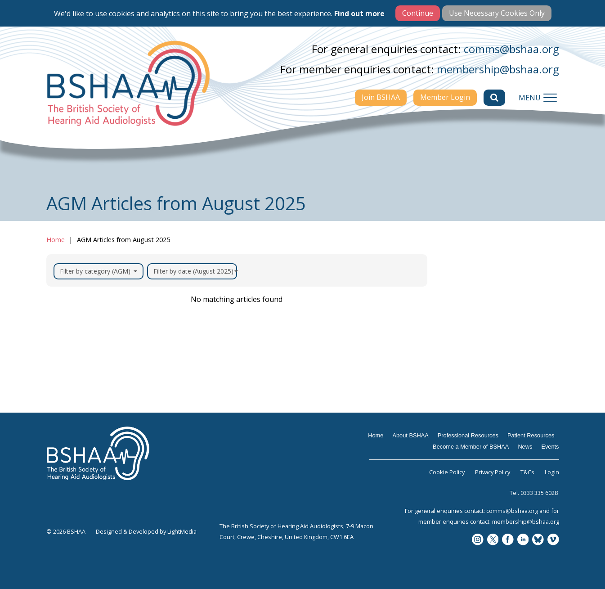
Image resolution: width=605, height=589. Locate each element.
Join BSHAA (381, 97)
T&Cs (527, 472)
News (525, 446)
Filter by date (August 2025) (195, 271)
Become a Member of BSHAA (471, 446)
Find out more (359, 13)
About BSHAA (410, 435)
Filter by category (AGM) (98, 271)
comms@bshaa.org (511, 48)
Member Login (445, 97)
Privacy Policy (492, 472)
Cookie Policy (447, 472)
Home (55, 239)
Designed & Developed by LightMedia (146, 531)
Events (550, 446)
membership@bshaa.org (498, 69)
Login (552, 472)
